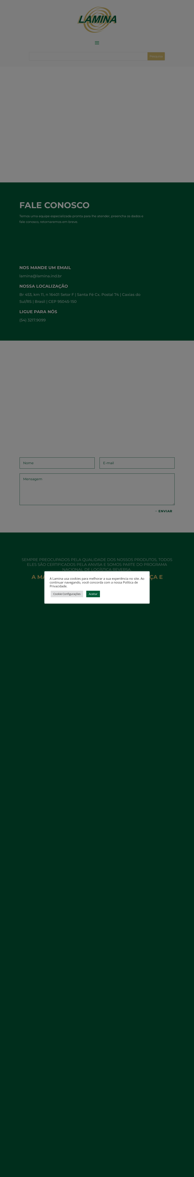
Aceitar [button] (93, 594)
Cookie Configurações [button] (67, 594)
